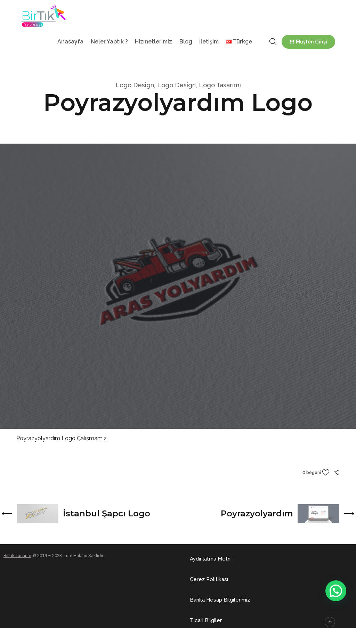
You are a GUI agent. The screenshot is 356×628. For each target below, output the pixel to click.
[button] (210, 559)
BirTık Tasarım (17, 555)
